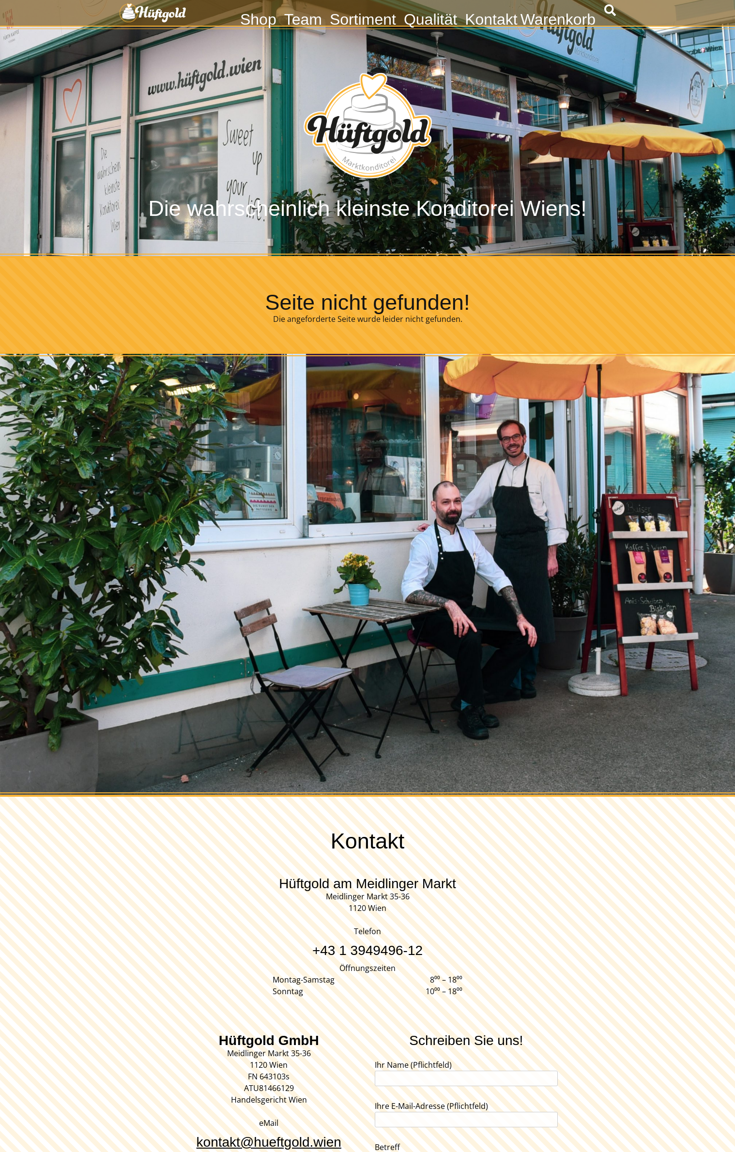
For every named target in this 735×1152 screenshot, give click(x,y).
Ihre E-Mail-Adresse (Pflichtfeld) (466, 1113)
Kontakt (491, 18)
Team (303, 18)
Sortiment (363, 18)
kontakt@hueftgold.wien (269, 1142)
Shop (258, 18)
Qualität (430, 18)
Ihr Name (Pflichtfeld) (466, 1072)
